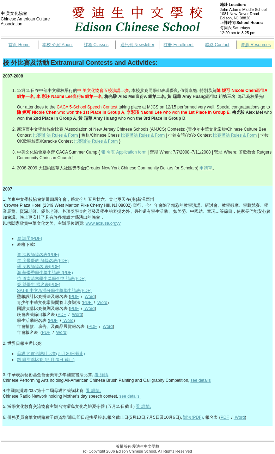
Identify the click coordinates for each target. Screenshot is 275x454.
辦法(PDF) (193, 417)
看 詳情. (93, 390)
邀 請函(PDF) (29, 238)
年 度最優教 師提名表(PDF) (43, 260)
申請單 (206, 168)
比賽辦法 (221, 135)
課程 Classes (96, 44)
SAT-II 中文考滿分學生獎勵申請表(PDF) (54, 290)
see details (200, 380)
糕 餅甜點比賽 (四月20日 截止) (45, 359)
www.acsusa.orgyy (103, 223)
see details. (130, 396)
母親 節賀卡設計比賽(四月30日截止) (51, 353)
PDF (74, 296)
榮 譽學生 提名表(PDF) (38, 284)
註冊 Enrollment (179, 44)
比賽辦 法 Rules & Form (55, 135)
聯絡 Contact (217, 44)
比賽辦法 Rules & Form (143, 135)
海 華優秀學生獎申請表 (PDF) (45, 272)
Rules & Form (243, 135)
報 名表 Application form (124, 152)
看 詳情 (101, 374)
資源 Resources (256, 44)
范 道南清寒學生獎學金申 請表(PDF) (51, 278)
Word (89, 296)
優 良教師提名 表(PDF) (38, 266)
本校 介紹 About (57, 44)
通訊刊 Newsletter (137, 44)
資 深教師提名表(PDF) (38, 254)
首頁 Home (18, 44)
